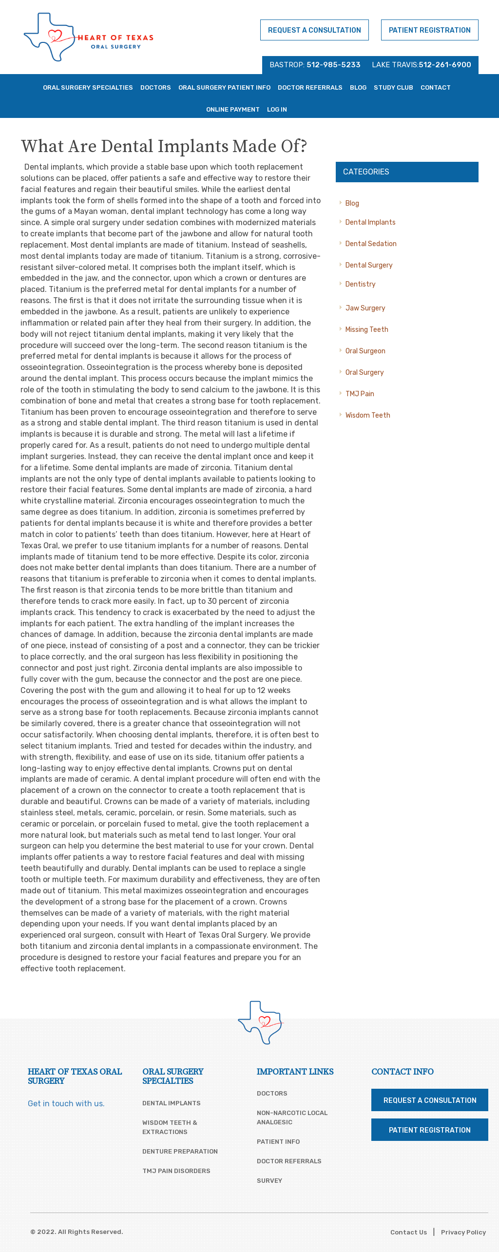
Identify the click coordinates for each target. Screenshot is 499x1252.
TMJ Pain (359, 394)
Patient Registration (430, 30)
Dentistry (360, 284)
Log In (277, 109)
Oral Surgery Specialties (88, 87)
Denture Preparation (180, 1151)
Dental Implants (370, 222)
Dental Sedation (371, 244)
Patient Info (278, 1141)
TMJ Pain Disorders (176, 1171)
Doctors (155, 87)
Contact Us (408, 1232)
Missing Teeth (366, 330)
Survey (269, 1180)
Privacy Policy (463, 1232)
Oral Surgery (364, 372)
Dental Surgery (369, 265)
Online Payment (233, 109)
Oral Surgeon (365, 351)
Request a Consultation (314, 30)
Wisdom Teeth (367, 415)
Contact (436, 87)
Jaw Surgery (365, 308)
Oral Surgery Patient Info (224, 87)
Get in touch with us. (66, 1103)
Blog (358, 87)
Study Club (393, 87)
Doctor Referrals (310, 87)
